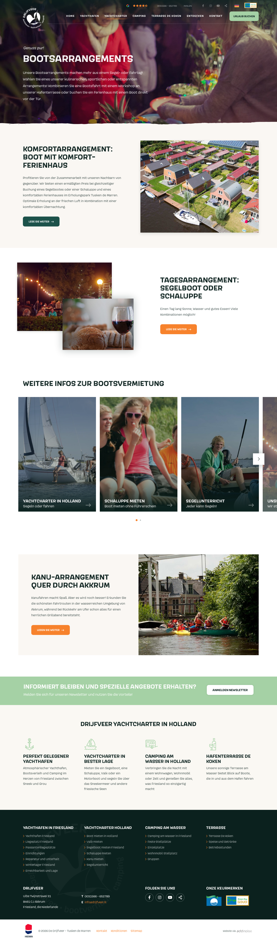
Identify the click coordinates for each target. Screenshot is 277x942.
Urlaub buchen (244, 16)
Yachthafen (89, 16)
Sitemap (136, 931)
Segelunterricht (96, 865)
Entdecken (195, 16)
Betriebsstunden (218, 847)
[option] (57, 456)
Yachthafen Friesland (39, 836)
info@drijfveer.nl (95, 902)
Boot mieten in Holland (101, 836)
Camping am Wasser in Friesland (168, 836)
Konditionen (119, 931)
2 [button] (140, 520)
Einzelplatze (154, 847)
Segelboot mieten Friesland (104, 847)
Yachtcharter (116, 16)
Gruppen (152, 859)
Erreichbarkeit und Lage (40, 870)
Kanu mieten (93, 859)
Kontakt (215, 16)
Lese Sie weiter (41, 222)
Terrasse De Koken (219, 836)
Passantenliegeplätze (39, 847)
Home (70, 16)
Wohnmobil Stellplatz (161, 853)
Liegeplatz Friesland (38, 841)
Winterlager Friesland (39, 865)
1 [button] (137, 520)
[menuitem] (70, 16)
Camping (139, 16)
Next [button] (258, 459)
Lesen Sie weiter (50, 630)
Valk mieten (93, 841)
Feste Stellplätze (158, 841)
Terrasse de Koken (166, 16)
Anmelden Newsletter (230, 690)
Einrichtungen (34, 853)
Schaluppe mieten (97, 853)
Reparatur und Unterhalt (41, 859)
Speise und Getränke (221, 841)
